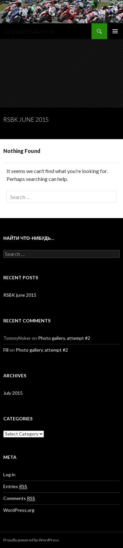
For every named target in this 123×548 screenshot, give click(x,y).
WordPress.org (18, 510)
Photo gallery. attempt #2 (64, 338)
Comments (19, 498)
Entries (15, 486)
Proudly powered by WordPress (31, 539)
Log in (9, 474)
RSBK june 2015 (26, 119)
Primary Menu (115, 31)
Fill (6, 350)
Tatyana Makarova (28, 31)
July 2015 (13, 393)
